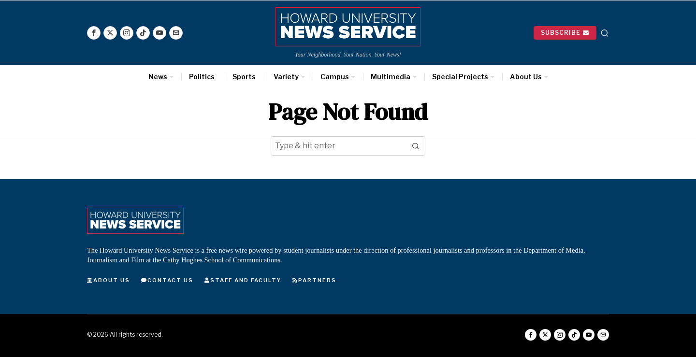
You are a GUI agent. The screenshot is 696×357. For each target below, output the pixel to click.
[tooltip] (94, 33)
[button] (415, 146)
